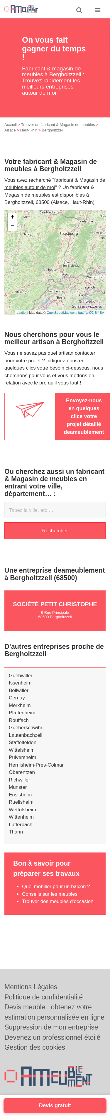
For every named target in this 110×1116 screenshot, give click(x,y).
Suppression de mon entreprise (51, 1027)
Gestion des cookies (34, 1047)
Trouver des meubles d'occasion (58, 909)
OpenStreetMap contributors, (68, 320)
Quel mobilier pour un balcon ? (56, 894)
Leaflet (21, 320)
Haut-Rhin (29, 138)
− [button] (12, 234)
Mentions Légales (30, 987)
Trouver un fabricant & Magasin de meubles (58, 132)
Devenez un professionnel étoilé (52, 1037)
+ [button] (12, 225)
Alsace (10, 138)
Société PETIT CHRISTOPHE (55, 612)
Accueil (10, 132)
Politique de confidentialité (43, 997)
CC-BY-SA (96, 320)
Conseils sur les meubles (49, 902)
